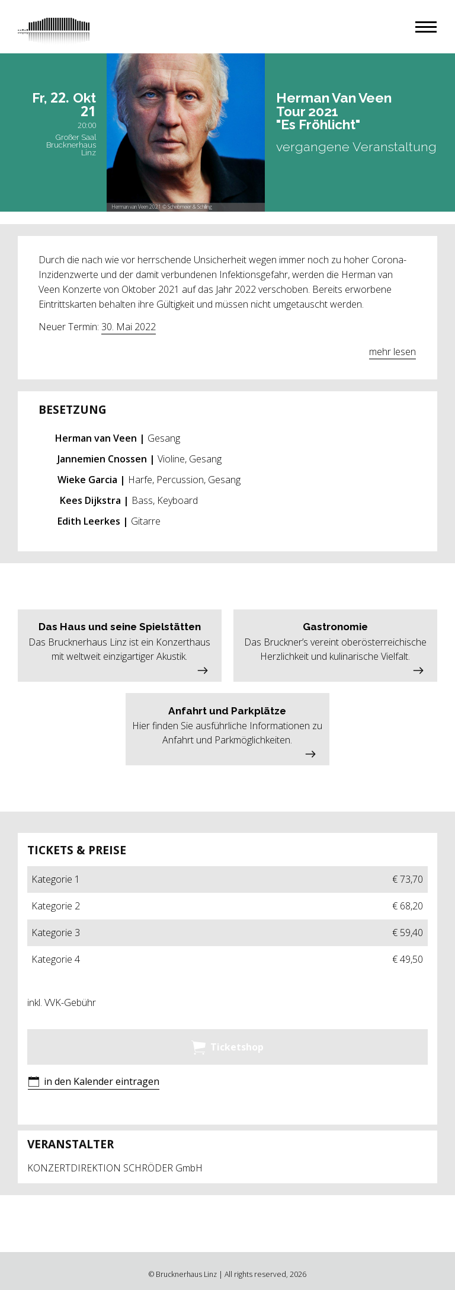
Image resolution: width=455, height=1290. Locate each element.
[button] (426, 26)
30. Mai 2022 (128, 326)
